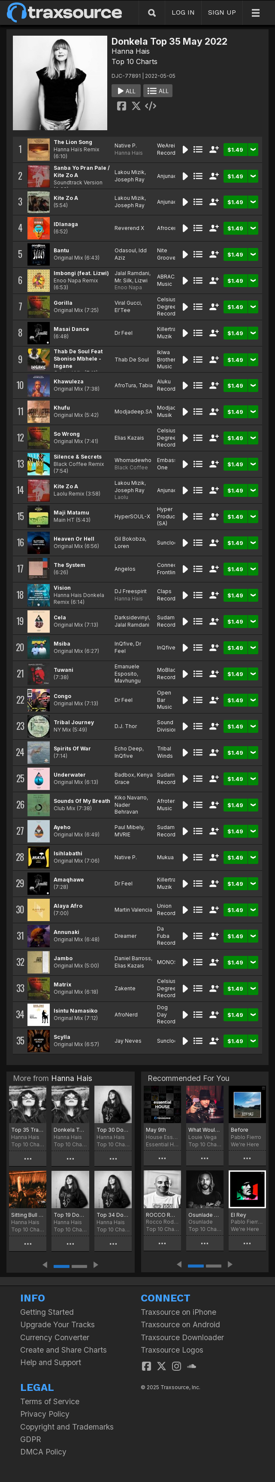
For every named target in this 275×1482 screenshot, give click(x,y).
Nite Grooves (168, 254)
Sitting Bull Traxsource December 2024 (27, 1215)
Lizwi (141, 280)
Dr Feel (124, 333)
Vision (62, 588)
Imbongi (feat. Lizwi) (81, 273)
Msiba (62, 643)
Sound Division (167, 726)
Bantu (61, 250)
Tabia (146, 385)
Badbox (124, 775)
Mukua (165, 857)
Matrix (62, 984)
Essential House (162, 1144)
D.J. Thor (126, 726)
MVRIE (122, 834)
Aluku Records (167, 385)
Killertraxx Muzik (169, 333)
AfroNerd (126, 1014)
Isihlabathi (68, 853)
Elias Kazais (129, 438)
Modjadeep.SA (133, 411)
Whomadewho (133, 460)
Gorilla (63, 303)
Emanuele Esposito (127, 670)
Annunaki (66, 932)
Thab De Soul (132, 359)
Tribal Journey (74, 722)
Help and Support (50, 1362)
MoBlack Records (168, 673)
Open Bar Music (164, 699)
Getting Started (47, 1312)
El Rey (238, 1215)
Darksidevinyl (132, 617)
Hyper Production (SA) (170, 516)
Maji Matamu (71, 512)
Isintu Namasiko (75, 1010)
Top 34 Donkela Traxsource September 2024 (113, 1215)
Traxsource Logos (172, 1349)
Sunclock (168, 542)
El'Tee (122, 310)
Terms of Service (49, 1401)
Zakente (125, 988)
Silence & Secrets (78, 456)
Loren (122, 546)
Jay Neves (128, 1041)
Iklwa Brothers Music (167, 359)
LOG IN (183, 12)
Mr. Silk (123, 280)
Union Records (167, 909)
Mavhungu (128, 680)
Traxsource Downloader (182, 1337)
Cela (60, 617)
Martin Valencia (133, 909)
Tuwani (63, 670)
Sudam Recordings (171, 621)
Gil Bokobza (130, 539)
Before (239, 1130)
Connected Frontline (171, 569)
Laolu (121, 497)
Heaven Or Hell (74, 539)
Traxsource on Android (180, 1324)
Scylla (62, 1037)
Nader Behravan (126, 808)
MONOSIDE (171, 962)
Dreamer (125, 936)
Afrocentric (171, 228)
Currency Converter (54, 1337)
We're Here (245, 1144)
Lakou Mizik (130, 172)
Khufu (62, 407)
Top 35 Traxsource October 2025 (27, 1130)
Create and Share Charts (63, 1349)
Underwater (70, 775)
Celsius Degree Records (167, 306)
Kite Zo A (66, 198)
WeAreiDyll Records (170, 149)
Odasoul (125, 250)
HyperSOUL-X (132, 516)
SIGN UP (222, 12)
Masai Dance (71, 329)
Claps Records (167, 595)
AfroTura (125, 385)
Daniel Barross (133, 958)
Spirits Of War (72, 748)
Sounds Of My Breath (82, 801)
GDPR (30, 1439)
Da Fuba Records (167, 935)
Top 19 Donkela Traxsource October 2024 (70, 1215)
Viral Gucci (128, 303)
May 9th (156, 1130)
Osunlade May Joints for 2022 (204, 1215)
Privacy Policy (45, 1413)
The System (69, 565)
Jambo (63, 958)
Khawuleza (69, 381)
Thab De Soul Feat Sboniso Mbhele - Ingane (78, 358)
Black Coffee (131, 467)
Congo (62, 696)
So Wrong (67, 434)
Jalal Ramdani (132, 273)
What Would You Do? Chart (204, 1130)
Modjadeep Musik (172, 411)
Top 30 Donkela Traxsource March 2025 (113, 1130)
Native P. (126, 145)
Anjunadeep (172, 176)
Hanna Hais (131, 51)
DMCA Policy (43, 1451)
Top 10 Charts (134, 61)
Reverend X (129, 228)
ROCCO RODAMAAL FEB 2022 (162, 1215)
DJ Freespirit (131, 591)
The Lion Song (73, 142)
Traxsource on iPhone (178, 1312)
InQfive (124, 643)
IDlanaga (66, 224)
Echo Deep (128, 748)
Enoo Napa (128, 287)
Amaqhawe (69, 879)
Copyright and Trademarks (67, 1426)
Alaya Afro (68, 906)
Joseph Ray (130, 179)
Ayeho (62, 827)
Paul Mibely (129, 827)
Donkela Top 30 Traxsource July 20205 (70, 1130)
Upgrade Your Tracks (57, 1324)
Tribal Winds (165, 752)
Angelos (125, 569)
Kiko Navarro (131, 797)
